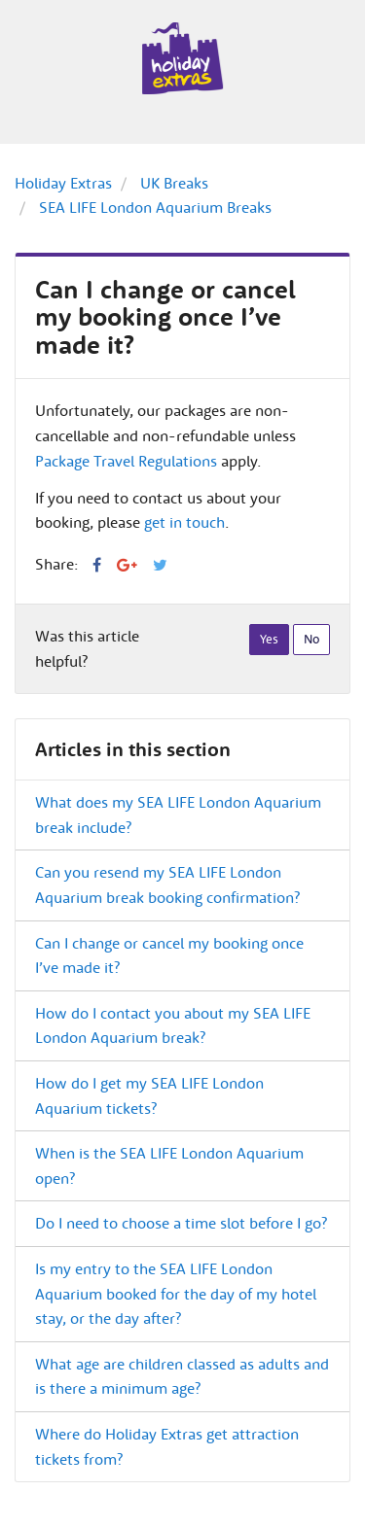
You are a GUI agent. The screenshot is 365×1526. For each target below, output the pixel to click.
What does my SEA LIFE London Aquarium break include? (178, 814)
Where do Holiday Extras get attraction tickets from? (167, 1446)
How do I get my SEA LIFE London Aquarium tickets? (149, 1095)
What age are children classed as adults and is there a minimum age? (182, 1376)
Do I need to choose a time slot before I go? (181, 1222)
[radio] (269, 639)
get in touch (184, 522)
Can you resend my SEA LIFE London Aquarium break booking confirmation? (167, 884)
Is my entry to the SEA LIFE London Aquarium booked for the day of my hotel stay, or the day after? (175, 1293)
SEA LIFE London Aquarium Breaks (155, 207)
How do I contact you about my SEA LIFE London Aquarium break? (172, 1025)
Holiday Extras (63, 182)
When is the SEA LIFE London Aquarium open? (169, 1165)
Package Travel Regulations (126, 460)
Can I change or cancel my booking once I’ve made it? (169, 955)
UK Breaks (174, 182)
